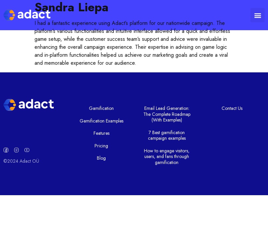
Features (101, 133)
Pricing (101, 145)
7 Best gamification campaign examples (167, 135)
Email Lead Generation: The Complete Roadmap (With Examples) (166, 114)
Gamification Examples (101, 121)
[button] (257, 15)
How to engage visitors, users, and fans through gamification (166, 156)
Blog (101, 158)
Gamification (101, 108)
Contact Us (232, 108)
